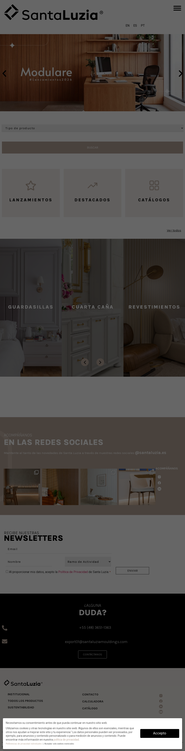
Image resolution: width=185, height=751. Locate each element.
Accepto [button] (159, 733)
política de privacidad (66, 739)
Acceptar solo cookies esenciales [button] (59, 744)
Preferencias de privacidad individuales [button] (24, 744)
